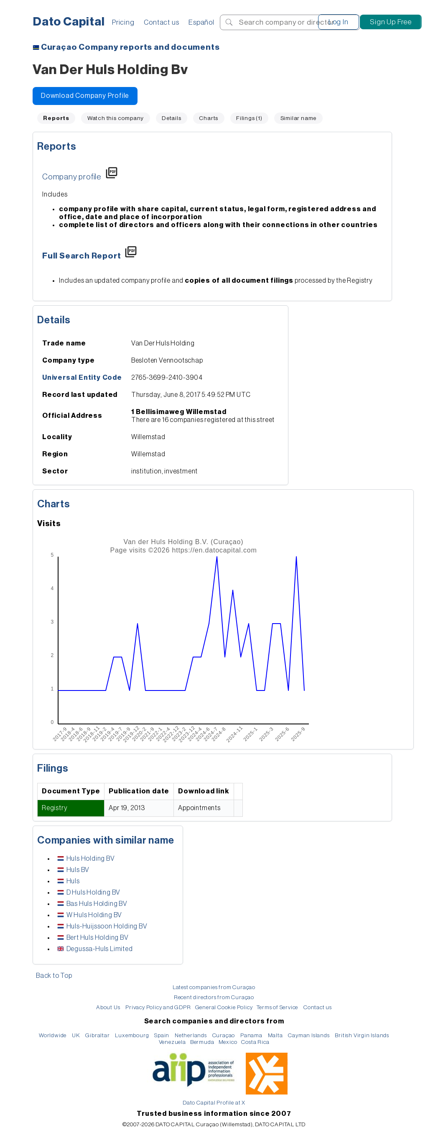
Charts (208, 118)
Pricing (123, 22)
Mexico (228, 1042)
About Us (108, 1007)
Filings (53, 768)
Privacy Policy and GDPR (158, 1007)
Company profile (72, 177)
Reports (56, 146)
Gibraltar (97, 1035)
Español (201, 22)
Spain (161, 1035)
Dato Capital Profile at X (214, 1102)
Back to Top (54, 975)
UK (76, 1035)
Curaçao (223, 1035)
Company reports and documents (130, 47)
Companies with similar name (105, 840)
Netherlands (191, 1035)
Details (171, 118)
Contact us (161, 22)
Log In (339, 22)
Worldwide (52, 1035)
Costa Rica (255, 1042)
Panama (251, 1035)
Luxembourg (132, 1035)
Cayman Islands (308, 1035)
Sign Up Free (391, 22)
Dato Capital (69, 22)
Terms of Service (277, 1007)
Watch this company (115, 118)
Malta (275, 1035)
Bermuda (202, 1042)
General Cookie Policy (224, 1007)
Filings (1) (249, 118)
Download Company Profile (85, 95)
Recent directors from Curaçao (214, 997)
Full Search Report (81, 256)
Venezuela (172, 1042)
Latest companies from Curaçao (214, 987)
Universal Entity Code (82, 377)
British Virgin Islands (362, 1035)
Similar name (298, 118)
